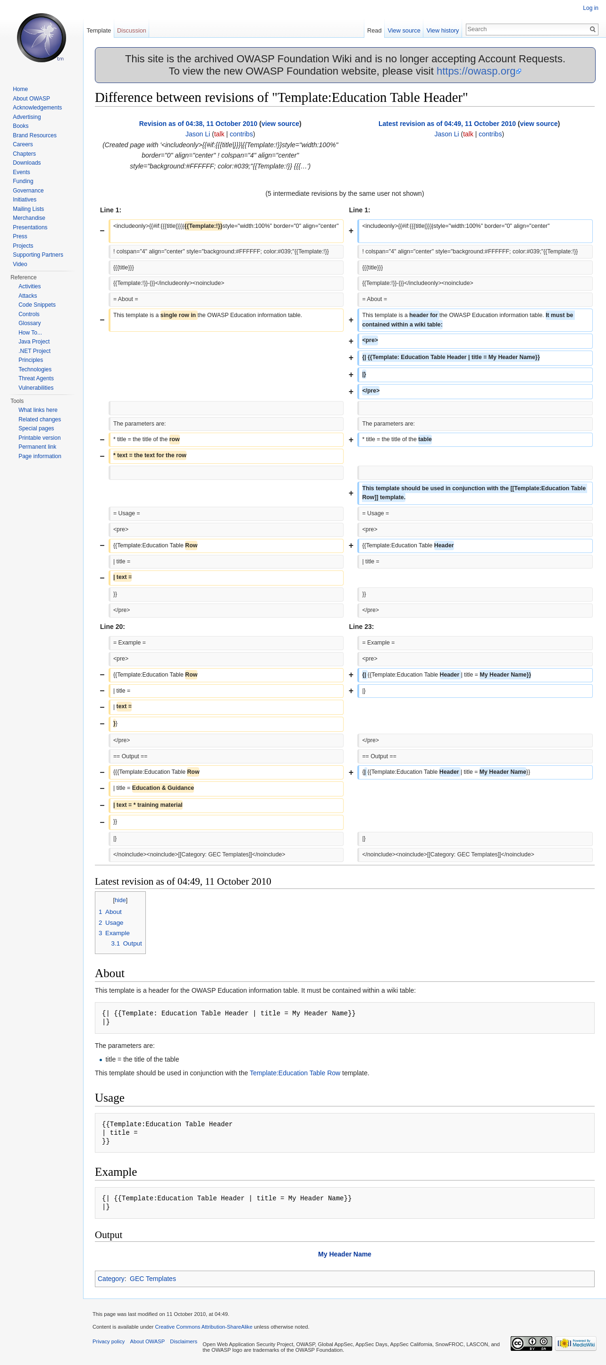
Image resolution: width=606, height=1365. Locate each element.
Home (20, 89)
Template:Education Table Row (295, 1073)
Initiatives (24, 199)
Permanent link (37, 447)
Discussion (131, 30)
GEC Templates (153, 1278)
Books (20, 126)
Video (20, 264)
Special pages (36, 428)
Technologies (34, 369)
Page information (39, 456)
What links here (38, 410)
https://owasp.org (476, 71)
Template (98, 30)
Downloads (27, 162)
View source (403, 30)
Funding (23, 181)
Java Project (34, 341)
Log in (590, 8)
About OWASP (31, 98)
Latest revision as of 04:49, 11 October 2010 (447, 123)
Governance (28, 190)
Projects (23, 246)
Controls (29, 314)
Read (374, 30)
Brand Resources (35, 135)
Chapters (24, 154)
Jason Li (197, 134)
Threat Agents (36, 378)
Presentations (30, 227)
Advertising (27, 117)
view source (280, 123)
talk (219, 134)
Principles (30, 360)
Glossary (29, 323)
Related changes (39, 419)
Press (20, 236)
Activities (29, 286)
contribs (241, 134)
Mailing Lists (28, 209)
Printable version (39, 438)
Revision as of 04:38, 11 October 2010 (198, 123)
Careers (23, 144)
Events (21, 172)
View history (443, 30)
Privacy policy (109, 1341)
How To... (30, 332)
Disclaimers (183, 1341)
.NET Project (34, 351)
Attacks (27, 296)
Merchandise (29, 218)
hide (120, 900)
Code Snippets (37, 304)
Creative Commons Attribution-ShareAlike (203, 1327)
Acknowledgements (37, 107)
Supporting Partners (38, 254)
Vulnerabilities (35, 388)
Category (111, 1278)
